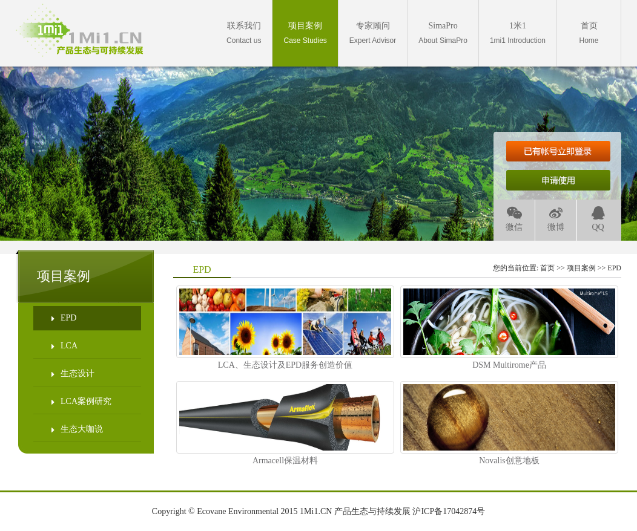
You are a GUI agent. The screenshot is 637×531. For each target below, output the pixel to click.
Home (588, 33)
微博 (555, 219)
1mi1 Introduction (518, 33)
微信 (514, 219)
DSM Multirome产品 (509, 365)
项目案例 (581, 268)
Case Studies (304, 33)
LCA (64, 346)
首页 (547, 268)
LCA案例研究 (81, 401)
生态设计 (72, 374)
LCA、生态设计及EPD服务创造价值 (285, 365)
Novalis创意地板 (509, 460)
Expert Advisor (372, 33)
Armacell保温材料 (285, 460)
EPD (63, 318)
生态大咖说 (77, 429)
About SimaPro (442, 33)
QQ (598, 219)
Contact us (243, 33)
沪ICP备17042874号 (448, 511)
